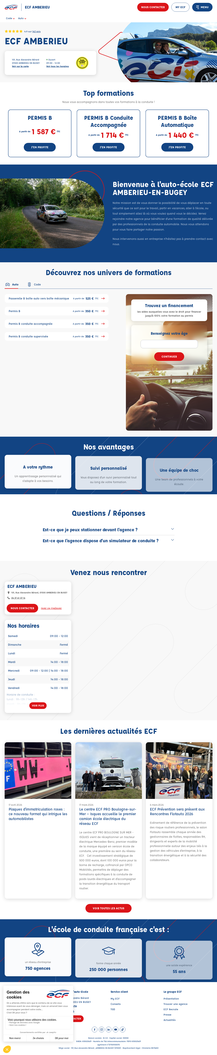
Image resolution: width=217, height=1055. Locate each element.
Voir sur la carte (20, 66)
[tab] (11, 284)
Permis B (57, 311)
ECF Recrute (171, 1009)
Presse (167, 1014)
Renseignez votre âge (169, 333)
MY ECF (180, 7)
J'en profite (39, 147)
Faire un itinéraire (51, 608)
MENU (202, 7)
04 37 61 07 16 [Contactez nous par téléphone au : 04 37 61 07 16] (18, 597)
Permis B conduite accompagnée (57, 323)
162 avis (36, 31)
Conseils (116, 1004)
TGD (113, 1009)
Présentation (171, 998)
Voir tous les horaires (57, 66)
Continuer (169, 356)
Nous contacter (153, 7)
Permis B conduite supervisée (57, 336)
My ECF (115, 998)
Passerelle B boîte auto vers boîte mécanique (57, 298)
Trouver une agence (176, 1004)
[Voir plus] (38, 705)
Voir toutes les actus (108, 908)
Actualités (170, 1020)
